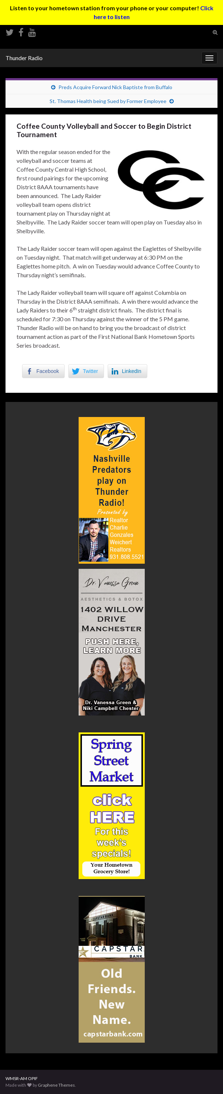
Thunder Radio (24, 57)
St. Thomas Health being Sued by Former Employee (108, 101)
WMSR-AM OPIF (22, 1078)
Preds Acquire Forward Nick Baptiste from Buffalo (115, 87)
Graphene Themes (56, 1085)
